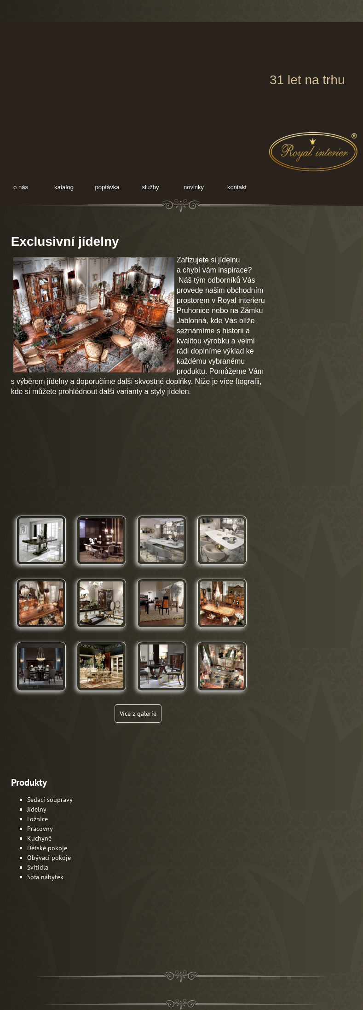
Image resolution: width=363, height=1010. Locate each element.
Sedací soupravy (50, 799)
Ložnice (37, 819)
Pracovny (40, 828)
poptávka (107, 187)
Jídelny (36, 809)
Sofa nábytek (45, 877)
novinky (194, 187)
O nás (20, 187)
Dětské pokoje (47, 848)
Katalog (64, 187)
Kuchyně (39, 838)
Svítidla (37, 867)
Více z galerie (138, 713)
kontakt (237, 187)
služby (150, 187)
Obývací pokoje (49, 857)
